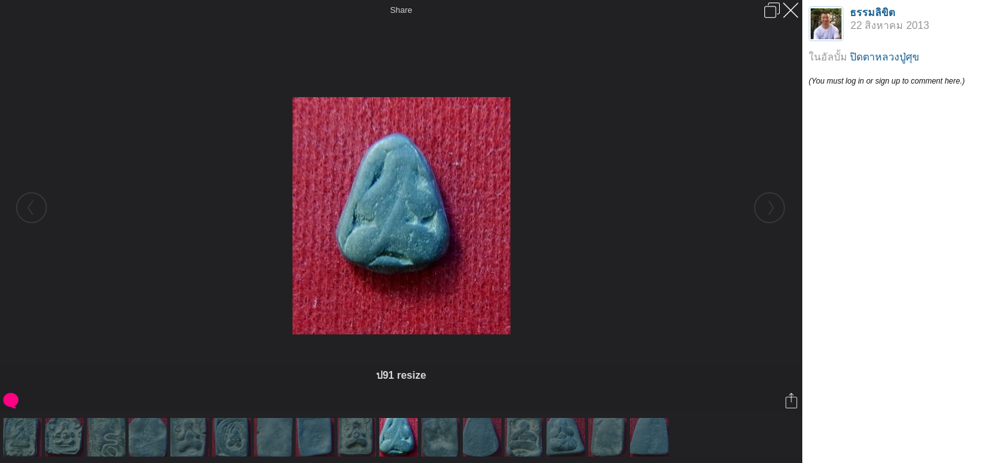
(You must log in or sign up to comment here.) (887, 81)
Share (401, 10)
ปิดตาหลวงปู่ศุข (884, 56)
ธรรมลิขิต (872, 12)
